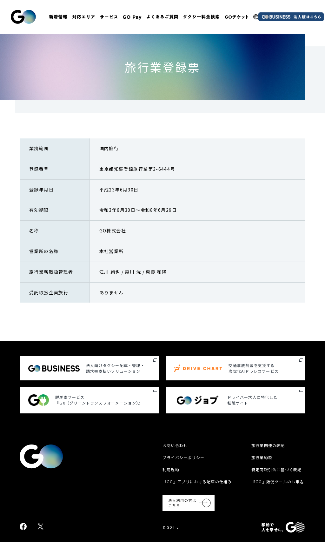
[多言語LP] (255, 17)
